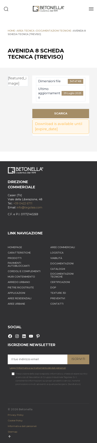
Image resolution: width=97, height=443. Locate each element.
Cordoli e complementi (24, 271)
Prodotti (14, 258)
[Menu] (90, 8)
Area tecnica (25, 30)
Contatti (57, 303)
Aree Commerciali (62, 247)
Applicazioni (16, 292)
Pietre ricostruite (21, 287)
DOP (53, 287)
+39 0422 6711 (22, 203)
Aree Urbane (16, 303)
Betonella (26, 409)
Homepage (15, 247)
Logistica (57, 252)
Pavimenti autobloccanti (19, 264)
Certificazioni (60, 282)
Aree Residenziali (19, 298)
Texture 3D (58, 292)
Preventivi (57, 298)
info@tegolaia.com (29, 207)
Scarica (60, 113)
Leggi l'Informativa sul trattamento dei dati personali (38, 367)
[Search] (6, 8)
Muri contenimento (21, 276)
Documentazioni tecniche (53, 30)
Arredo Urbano (19, 282)
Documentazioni (62, 263)
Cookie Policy (15, 420)
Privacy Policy (16, 414)
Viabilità (56, 258)
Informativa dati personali (22, 426)
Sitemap (12, 431)
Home (11, 30)
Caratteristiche (19, 252)
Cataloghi (57, 268)
